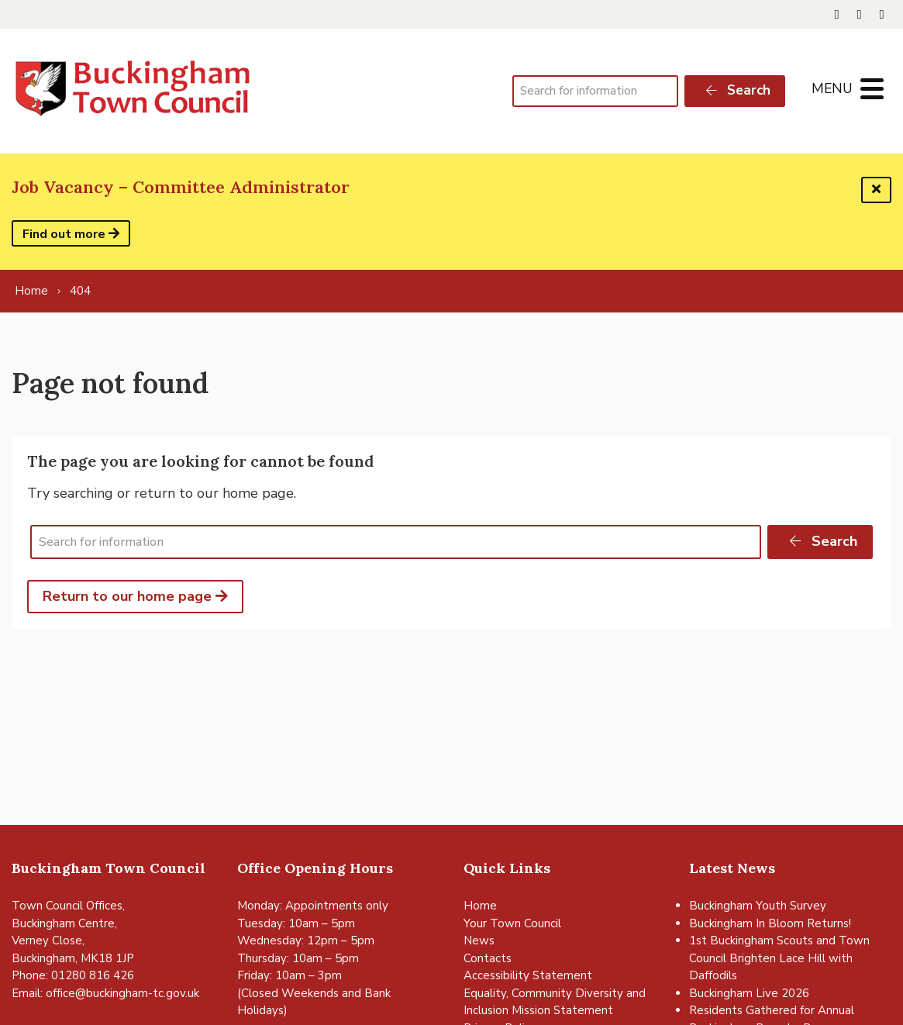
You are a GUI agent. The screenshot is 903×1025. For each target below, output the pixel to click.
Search (737, 90)
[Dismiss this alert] (876, 190)
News (479, 940)
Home (480, 905)
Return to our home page (135, 596)
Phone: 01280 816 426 (73, 975)
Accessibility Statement (528, 975)
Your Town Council (512, 923)
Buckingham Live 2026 (749, 993)
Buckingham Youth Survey (757, 905)
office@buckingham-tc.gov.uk (122, 993)
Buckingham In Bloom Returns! (770, 923)
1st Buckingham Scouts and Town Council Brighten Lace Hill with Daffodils (779, 958)
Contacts (488, 958)
